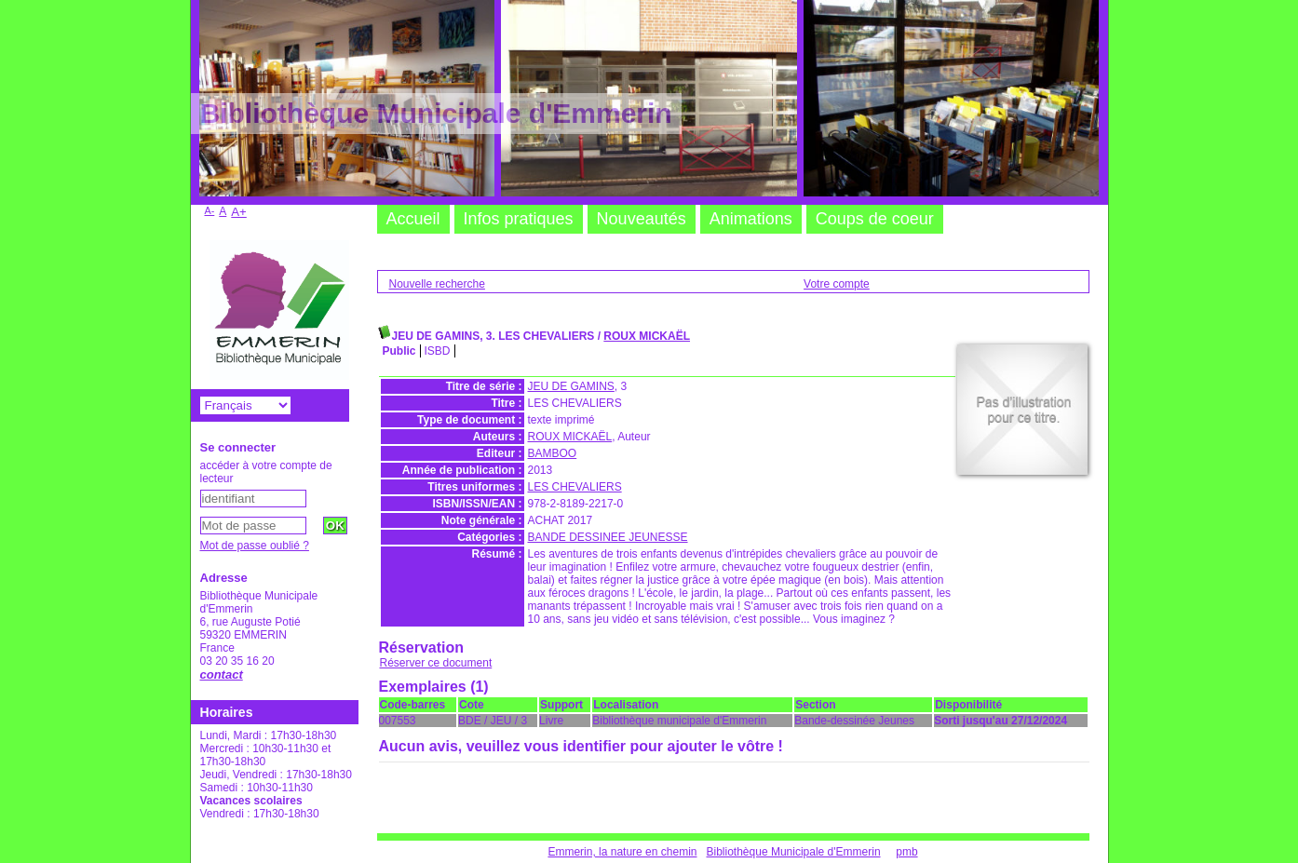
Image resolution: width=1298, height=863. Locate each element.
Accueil (413, 218)
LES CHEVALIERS (575, 486)
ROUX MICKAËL (646, 336)
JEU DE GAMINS (571, 386)
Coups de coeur (875, 218)
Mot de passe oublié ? (254, 545)
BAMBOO (552, 453)
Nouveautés (641, 218)
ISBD (438, 350)
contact (221, 674)
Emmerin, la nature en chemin (622, 851)
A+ (239, 212)
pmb (906, 851)
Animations (751, 218)
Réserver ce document (436, 662)
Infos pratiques (519, 218)
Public (399, 350)
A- (210, 210)
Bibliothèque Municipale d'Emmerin (794, 851)
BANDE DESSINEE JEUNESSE (608, 537)
